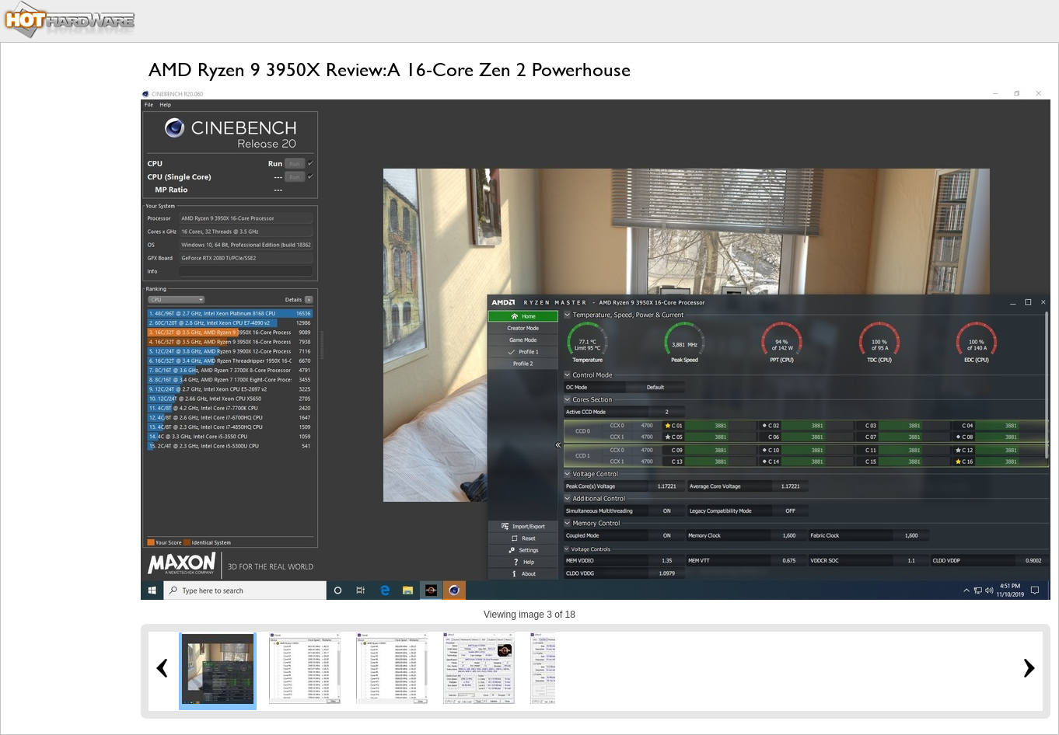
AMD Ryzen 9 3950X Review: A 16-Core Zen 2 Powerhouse (390, 69)
